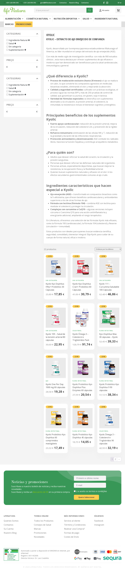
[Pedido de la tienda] (108, 249)
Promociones (23, 24)
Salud (87, 18)
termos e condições (98, 491)
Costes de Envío (71, 536)
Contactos (63, 3)
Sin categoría (15, 46)
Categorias (22, 34)
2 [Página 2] (115, 459)
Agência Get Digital (91, 567)
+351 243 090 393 (11, 3)
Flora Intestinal (106, 331)
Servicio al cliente (72, 520)
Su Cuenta (8, 528)
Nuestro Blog (74, 3)
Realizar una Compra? (74, 528)
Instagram (99, 524)
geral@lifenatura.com (47, 3)
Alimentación (14, 18)
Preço (22, 60)
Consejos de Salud (42, 524)
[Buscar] (89, 10)
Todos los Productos (43, 520)
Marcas (9, 24)
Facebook (98, 520)
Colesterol (77, 331)
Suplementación (16, 49)
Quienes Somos (11, 520)
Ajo (47, 381)
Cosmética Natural (38, 18)
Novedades (39, 536)
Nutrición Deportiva (67, 18)
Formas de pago (71, 532)
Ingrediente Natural (106, 18)
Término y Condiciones (75, 524)
